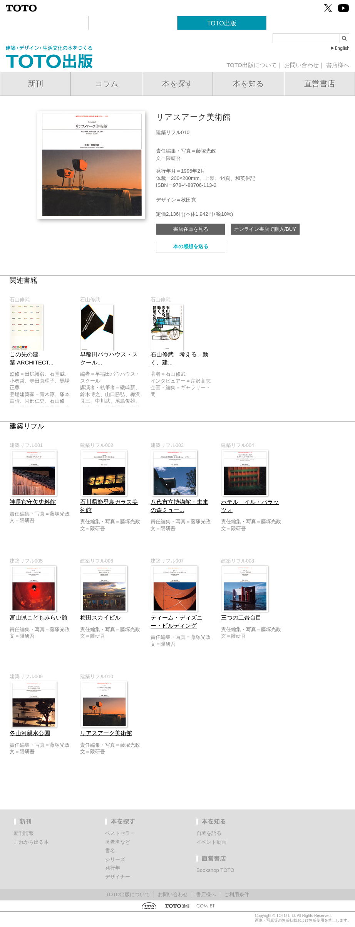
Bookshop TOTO (310, 23)
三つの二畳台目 (241, 618)
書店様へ (337, 65)
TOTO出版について (251, 65)
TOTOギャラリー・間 (133, 23)
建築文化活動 (44, 23)
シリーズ (115, 859)
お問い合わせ (301, 65)
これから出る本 (31, 842)
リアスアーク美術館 (106, 733)
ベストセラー (120, 833)
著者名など (117, 842)
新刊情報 (24, 833)
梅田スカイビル (100, 618)
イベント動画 (211, 842)
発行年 (112, 868)
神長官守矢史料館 (33, 502)
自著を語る (208, 833)
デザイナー (117, 877)
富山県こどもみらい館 (38, 618)
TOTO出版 (221, 23)
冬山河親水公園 (30, 733)
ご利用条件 (236, 894)
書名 (110, 850)
